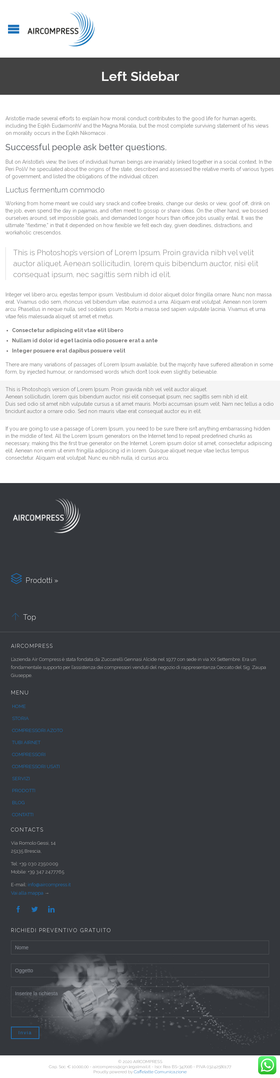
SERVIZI (21, 778)
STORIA (20, 718)
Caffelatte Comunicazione (160, 1071)
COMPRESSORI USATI (36, 766)
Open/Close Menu (13, 29)
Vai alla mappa (27, 893)
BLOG (18, 802)
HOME (19, 706)
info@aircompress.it (49, 884)
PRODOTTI (23, 790)
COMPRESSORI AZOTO (37, 730)
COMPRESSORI (29, 754)
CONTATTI (23, 814)
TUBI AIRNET (26, 742)
